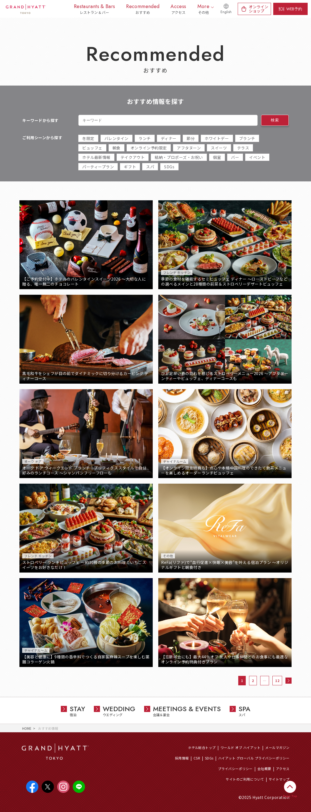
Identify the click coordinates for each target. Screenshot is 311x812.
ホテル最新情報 (96, 157)
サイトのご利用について (245, 779)
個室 (217, 157)
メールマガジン (277, 747)
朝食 (116, 148)
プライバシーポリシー (235, 768)
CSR (197, 758)
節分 (191, 138)
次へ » (288, 681)
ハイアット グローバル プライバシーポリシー (254, 758)
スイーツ (219, 148)
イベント (257, 157)
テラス (243, 148)
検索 (275, 120)
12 (277, 680)
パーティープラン (98, 166)
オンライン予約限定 (149, 148)
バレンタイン (116, 138)
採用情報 (182, 758)
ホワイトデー (217, 138)
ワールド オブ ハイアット (240, 747)
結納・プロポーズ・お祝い (179, 157)
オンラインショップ (258, 9)
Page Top (290, 796)
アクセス (283, 768)
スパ (150, 166)
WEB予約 (294, 9)
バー (235, 157)
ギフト (130, 166)
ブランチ (247, 138)
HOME (26, 728)
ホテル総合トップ (202, 747)
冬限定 (88, 138)
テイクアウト (133, 157)
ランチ (145, 138)
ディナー (169, 138)
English (226, 11)
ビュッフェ (92, 148)
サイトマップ (279, 779)
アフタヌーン (189, 148)
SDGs (169, 166)
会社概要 (264, 768)
